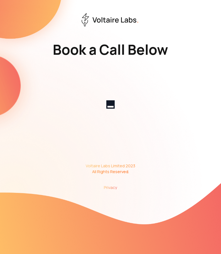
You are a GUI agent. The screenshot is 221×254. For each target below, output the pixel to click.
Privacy (110, 188)
